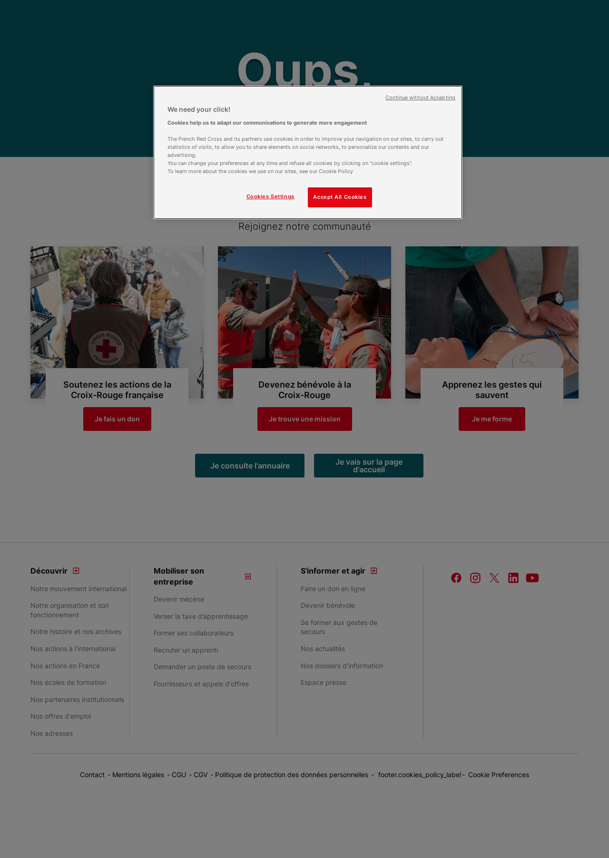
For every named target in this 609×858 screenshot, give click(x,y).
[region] (307, 152)
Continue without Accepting (420, 98)
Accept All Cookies (339, 197)
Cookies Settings (270, 196)
